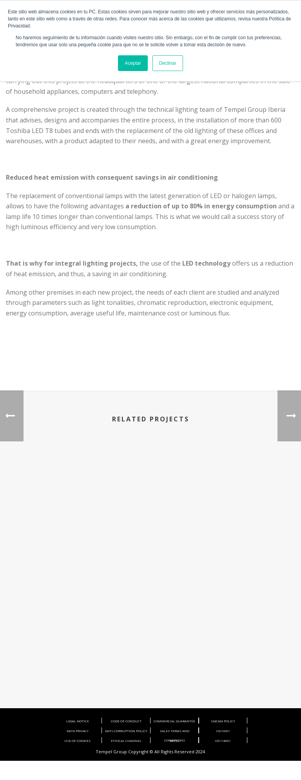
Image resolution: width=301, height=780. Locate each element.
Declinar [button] (167, 63)
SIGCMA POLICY (223, 721)
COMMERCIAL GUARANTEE (174, 721)
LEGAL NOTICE (77, 721)
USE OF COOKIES (77, 740)
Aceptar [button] (133, 63)
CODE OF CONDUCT (126, 721)
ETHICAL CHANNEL (126, 740)
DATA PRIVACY (78, 731)
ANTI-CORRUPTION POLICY (126, 731)
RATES (175, 740)
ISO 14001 (223, 740)
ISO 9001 (223, 731)
